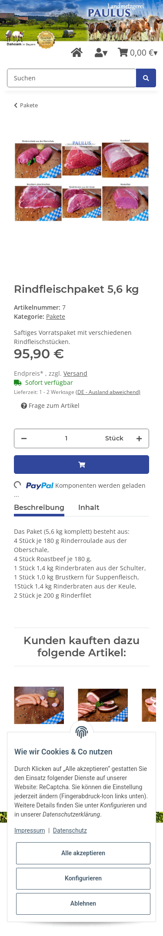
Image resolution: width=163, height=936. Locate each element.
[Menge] (66, 438)
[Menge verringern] (23, 438)
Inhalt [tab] (89, 507)
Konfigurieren (83, 878)
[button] (101, 53)
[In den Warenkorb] (81, 464)
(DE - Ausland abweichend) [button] (108, 392)
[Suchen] (71, 78)
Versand (75, 373)
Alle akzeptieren (83, 853)
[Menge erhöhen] (139, 438)
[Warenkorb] (138, 53)
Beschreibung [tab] (39, 507)
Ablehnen (83, 903)
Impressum (29, 830)
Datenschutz (70, 830)
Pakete (55, 316)
